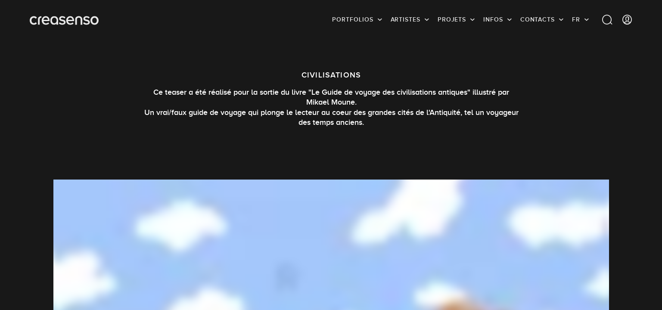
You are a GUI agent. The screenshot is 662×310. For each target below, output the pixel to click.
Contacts (537, 19)
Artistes (405, 19)
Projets (452, 19)
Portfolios (352, 19)
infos (493, 19)
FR (576, 19)
